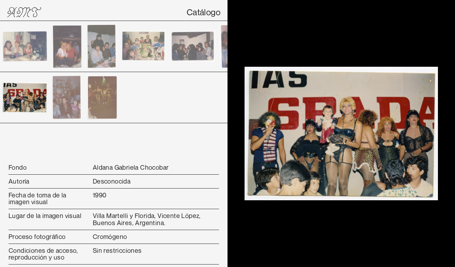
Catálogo (203, 12)
